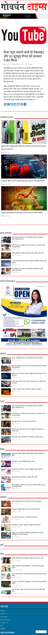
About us (3, 613)
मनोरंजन (2, 628)
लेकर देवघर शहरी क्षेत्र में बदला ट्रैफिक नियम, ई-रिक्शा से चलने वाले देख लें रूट (27, 238)
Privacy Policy (5, 619)
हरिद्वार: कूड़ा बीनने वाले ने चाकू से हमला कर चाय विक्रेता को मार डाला (29, 382)
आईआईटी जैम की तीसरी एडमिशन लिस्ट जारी (24, 477)
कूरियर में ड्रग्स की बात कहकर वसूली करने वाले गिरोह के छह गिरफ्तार (29, 374)
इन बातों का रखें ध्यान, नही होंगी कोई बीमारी (24, 517)
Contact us (4, 622)
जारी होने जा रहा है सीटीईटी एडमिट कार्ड (23, 461)
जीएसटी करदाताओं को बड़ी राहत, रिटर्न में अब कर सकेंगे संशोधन (22, 212)
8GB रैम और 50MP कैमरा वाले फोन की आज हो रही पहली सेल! (28, 590)
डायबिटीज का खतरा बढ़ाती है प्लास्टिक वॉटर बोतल (26, 525)
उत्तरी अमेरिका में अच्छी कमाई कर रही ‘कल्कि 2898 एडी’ (28, 253)
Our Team (3, 616)
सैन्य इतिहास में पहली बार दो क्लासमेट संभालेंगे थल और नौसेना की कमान (27, 269)
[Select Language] (41, 631)
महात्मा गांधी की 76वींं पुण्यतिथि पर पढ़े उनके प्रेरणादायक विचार (28, 567)
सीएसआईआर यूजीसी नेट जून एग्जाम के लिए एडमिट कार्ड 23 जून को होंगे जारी (29, 486)
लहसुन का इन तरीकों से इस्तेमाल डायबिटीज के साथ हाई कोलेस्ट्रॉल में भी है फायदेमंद (27, 533)
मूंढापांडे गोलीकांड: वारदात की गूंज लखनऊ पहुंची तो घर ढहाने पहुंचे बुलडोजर (29, 366)
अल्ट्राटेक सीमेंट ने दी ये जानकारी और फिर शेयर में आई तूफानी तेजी (22, 181)
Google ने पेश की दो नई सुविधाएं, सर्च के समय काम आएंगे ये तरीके (29, 582)
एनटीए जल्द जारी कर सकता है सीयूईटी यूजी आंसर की (27, 469)
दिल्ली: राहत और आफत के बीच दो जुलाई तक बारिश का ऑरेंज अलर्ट (28, 430)
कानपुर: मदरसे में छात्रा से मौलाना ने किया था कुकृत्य (26, 389)
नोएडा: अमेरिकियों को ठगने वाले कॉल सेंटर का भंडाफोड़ (27, 358)
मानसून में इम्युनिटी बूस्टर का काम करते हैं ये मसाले (26, 509)
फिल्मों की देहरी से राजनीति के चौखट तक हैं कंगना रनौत (27, 558)
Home (2, 610)
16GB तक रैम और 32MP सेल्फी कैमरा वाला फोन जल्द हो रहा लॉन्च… (29, 575)
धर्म (1, 625)
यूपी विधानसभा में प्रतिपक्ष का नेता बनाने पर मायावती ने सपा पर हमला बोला (28, 246)
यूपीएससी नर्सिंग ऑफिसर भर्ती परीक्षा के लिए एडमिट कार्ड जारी (28, 454)
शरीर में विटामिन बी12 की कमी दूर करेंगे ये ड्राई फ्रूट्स (26, 501)
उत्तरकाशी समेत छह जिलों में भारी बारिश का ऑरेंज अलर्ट (27, 437)
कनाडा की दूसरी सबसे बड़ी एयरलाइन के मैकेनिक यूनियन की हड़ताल (29, 262)
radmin (7, 64)
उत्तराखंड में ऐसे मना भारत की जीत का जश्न (24, 421)
